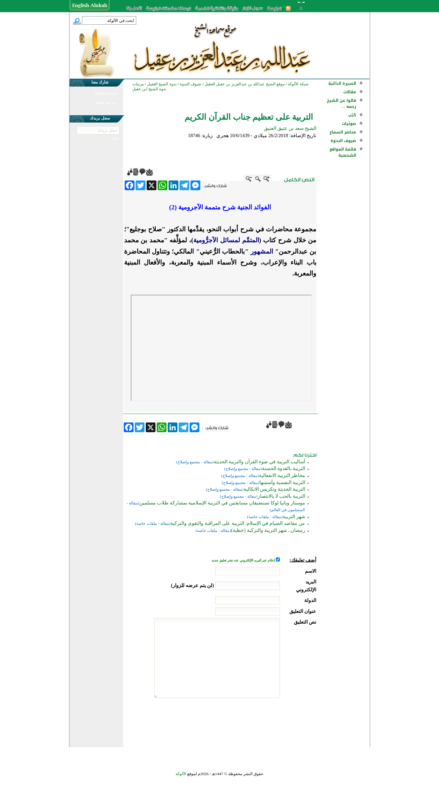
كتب (352, 115)
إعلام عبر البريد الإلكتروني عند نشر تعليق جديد (244, 560)
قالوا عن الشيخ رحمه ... (341, 103)
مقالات (349, 92)
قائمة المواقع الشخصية (343, 152)
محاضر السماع (343, 132)
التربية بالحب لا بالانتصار (281, 496)
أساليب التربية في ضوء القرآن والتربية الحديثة (259, 461)
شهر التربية (294, 516)
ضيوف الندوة (343, 140)
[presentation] (269, 721)
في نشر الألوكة (105, 103)
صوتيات (349, 123)
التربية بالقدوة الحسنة (283, 468)
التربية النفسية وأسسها (282, 482)
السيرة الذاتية (342, 83)
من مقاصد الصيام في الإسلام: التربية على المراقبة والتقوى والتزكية (237, 523)
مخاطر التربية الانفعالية (282, 475)
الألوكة (181, 773)
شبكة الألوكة (298, 84)
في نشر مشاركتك (105, 93)
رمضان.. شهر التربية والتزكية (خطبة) (268, 530)
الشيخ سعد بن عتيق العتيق (290, 128)
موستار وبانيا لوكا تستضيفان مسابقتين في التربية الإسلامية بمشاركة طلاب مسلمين (222, 502)
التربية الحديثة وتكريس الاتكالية (274, 489)
